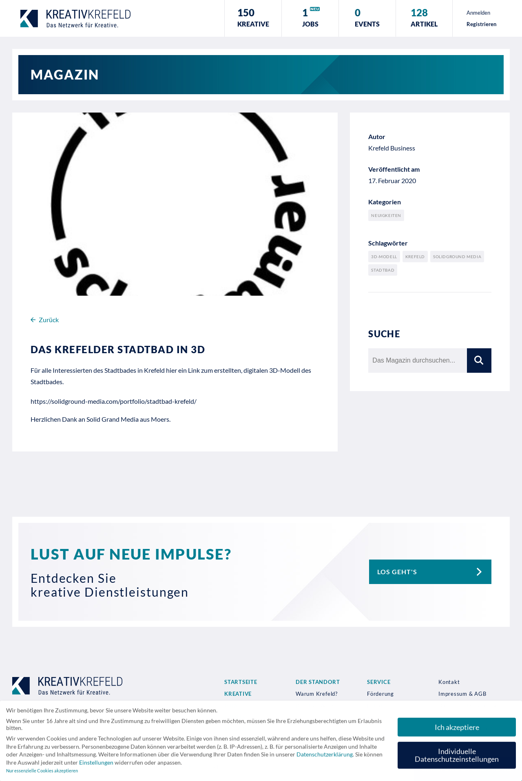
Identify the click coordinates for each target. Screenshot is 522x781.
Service (378, 682)
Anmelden (478, 12)
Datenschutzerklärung (324, 757)
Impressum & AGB (462, 693)
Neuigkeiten (386, 215)
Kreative (238, 693)
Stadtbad (382, 270)
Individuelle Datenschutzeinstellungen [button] (457, 758)
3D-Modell (384, 256)
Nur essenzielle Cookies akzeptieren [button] (42, 773)
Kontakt (449, 682)
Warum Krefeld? (317, 693)
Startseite (240, 682)
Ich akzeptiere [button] (457, 730)
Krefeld (415, 256)
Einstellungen (96, 765)
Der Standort (318, 682)
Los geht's (434, 572)
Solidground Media (457, 256)
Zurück (45, 319)
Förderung (380, 693)
